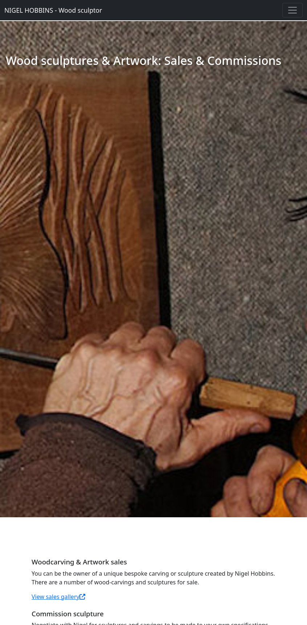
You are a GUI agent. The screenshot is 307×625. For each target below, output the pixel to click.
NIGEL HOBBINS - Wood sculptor (53, 10)
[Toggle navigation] (292, 10)
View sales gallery (58, 597)
